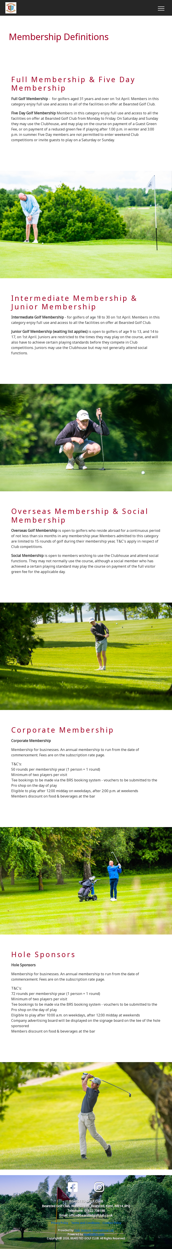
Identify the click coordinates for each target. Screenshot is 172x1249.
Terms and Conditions (85, 1223)
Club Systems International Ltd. (94, 1230)
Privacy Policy (59, 1223)
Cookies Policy (112, 1223)
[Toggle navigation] (161, 7)
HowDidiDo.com (94, 1234)
